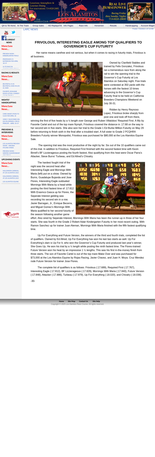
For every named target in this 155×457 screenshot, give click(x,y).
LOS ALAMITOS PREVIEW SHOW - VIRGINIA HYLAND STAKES (11, 146)
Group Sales (38, 25)
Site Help (96, 301)
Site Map (71, 301)
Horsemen (99, 25)
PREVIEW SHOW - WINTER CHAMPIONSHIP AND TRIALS (11, 153)
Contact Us (83, 301)
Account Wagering (148, 25)
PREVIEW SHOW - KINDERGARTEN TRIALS (11, 55)
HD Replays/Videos (55, 25)
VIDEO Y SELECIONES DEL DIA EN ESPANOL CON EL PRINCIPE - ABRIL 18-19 (11, 121)
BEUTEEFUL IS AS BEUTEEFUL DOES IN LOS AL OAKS (11, 86)
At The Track (23, 25)
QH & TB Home (8, 25)
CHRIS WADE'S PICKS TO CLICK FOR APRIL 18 (11, 115)
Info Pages (68, 25)
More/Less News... (7, 47)
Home (61, 301)
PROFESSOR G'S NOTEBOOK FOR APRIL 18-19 (10, 61)
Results (113, 25)
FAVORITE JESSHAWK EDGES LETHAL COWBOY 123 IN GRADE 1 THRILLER (11, 94)
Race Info (83, 25)
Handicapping (131, 25)
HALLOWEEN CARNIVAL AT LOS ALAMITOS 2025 (11, 172)
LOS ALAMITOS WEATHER (11, 196)
